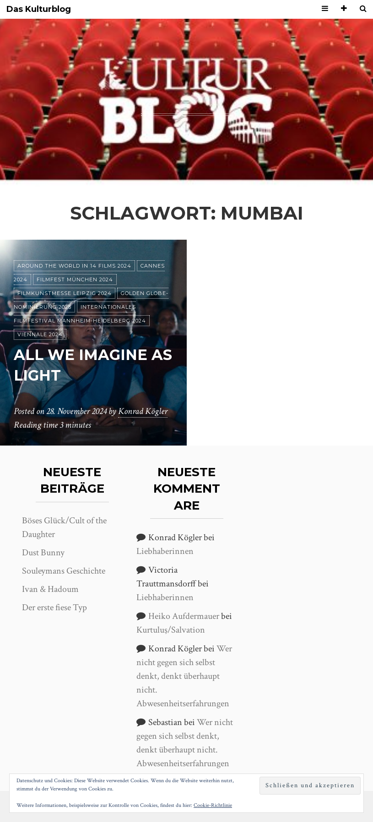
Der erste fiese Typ (54, 607)
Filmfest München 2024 (75, 279)
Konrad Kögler (143, 411)
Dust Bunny (43, 553)
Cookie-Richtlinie (213, 805)
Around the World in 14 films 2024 (74, 266)
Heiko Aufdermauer (183, 616)
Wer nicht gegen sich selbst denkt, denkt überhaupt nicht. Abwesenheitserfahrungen (184, 676)
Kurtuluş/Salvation (170, 630)
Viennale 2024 (40, 334)
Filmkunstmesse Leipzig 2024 (64, 293)
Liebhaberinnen (165, 551)
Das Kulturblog (38, 9)
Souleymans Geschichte (63, 571)
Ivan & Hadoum (50, 589)
